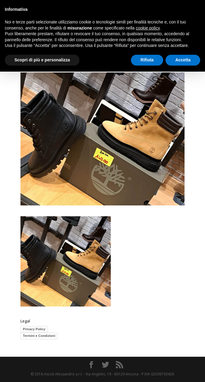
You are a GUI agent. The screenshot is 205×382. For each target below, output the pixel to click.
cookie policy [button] (148, 28)
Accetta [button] (183, 59)
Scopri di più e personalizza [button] (42, 59)
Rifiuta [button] (147, 59)
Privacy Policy (34, 329)
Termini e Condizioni (39, 335)
